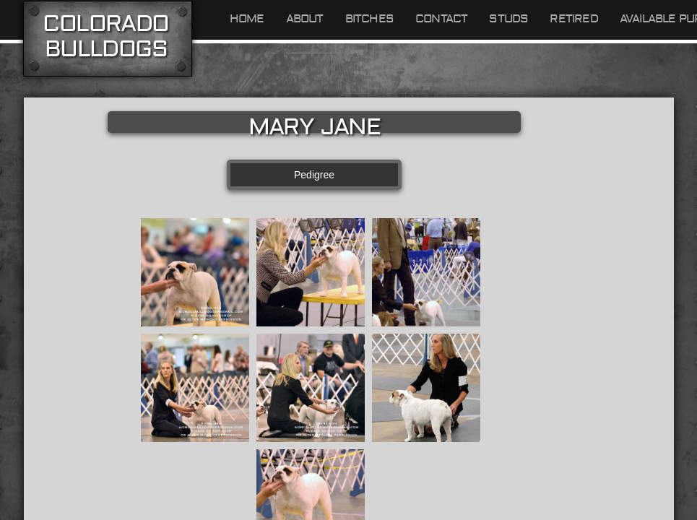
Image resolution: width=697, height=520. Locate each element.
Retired (573, 19)
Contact (441, 19)
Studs (508, 19)
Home (247, 19)
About (305, 19)
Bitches (369, 19)
